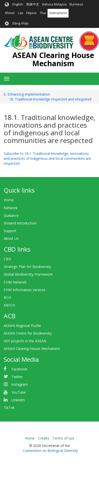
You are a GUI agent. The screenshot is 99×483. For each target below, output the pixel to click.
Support (10, 230)
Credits (43, 438)
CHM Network (15, 282)
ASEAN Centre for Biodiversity (28, 333)
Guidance (11, 215)
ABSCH (9, 305)
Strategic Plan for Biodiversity (27, 266)
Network (11, 207)
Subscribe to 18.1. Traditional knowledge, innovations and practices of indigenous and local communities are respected (47, 158)
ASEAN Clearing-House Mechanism (32, 348)
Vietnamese (58, 13)
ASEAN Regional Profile (22, 325)
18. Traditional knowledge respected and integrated (50, 99)
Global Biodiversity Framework (28, 274)
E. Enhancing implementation (27, 94)
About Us (11, 238)
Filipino (31, 13)
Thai (43, 13)
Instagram (19, 384)
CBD (7, 259)
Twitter (17, 376)
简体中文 (32, 4)
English (17, 4)
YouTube (18, 392)
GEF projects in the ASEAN (25, 341)
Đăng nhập (20, 23)
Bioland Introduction (20, 223)
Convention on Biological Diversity (50, 450)
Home (9, 200)
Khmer (10, 13)
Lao (20, 13)
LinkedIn (18, 400)
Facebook (19, 369)
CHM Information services (25, 289)
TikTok (9, 407)
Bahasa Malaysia (54, 4)
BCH (7, 297)
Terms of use (63, 438)
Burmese (76, 4)
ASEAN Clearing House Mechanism (53, 59)
